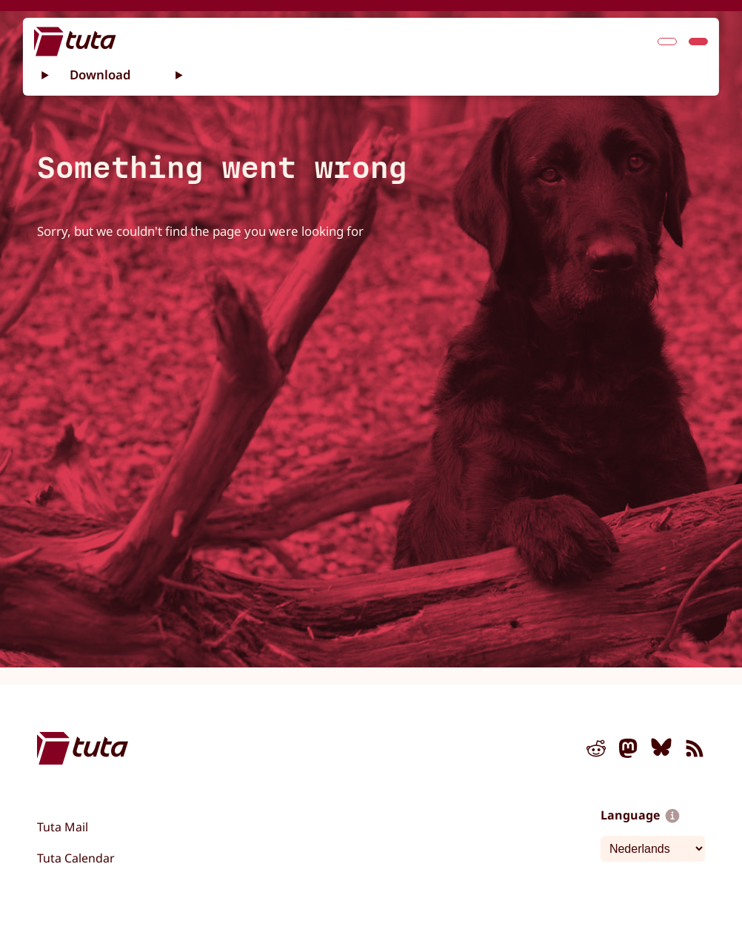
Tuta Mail (62, 827)
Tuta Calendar (76, 858)
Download (100, 73)
